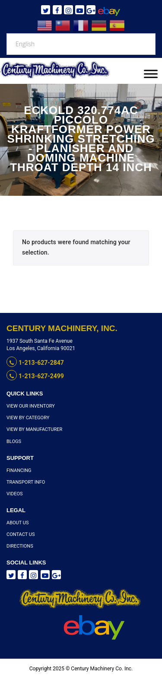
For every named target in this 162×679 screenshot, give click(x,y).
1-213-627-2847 (35, 362)
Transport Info (25, 482)
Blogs (13, 441)
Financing (19, 470)
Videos (14, 494)
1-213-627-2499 (35, 376)
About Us (17, 523)
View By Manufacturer (34, 429)
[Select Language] (81, 44)
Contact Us (20, 534)
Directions (19, 546)
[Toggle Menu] (151, 74)
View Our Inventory (30, 406)
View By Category (27, 418)
